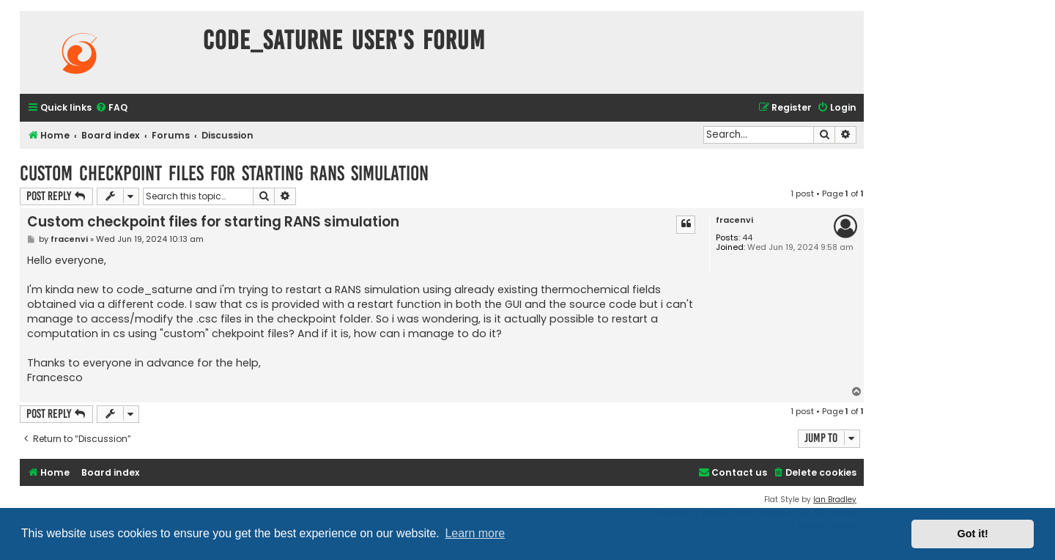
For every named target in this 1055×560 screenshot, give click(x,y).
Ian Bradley (834, 499)
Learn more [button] (475, 533)
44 (747, 238)
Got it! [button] (973, 533)
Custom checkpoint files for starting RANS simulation (224, 173)
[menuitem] (111, 108)
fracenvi (734, 220)
